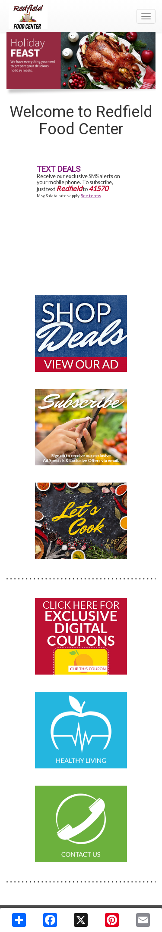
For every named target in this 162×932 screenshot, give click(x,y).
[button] (71, 81)
